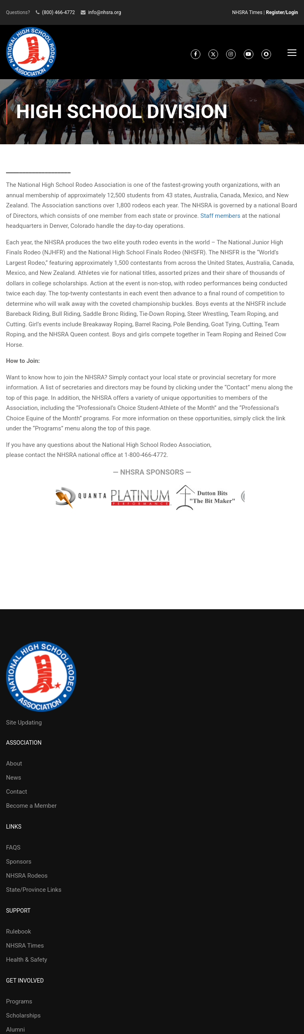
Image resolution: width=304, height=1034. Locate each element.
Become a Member (31, 805)
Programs (19, 1001)
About (14, 763)
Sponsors (18, 861)
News (13, 777)
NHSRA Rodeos (27, 875)
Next (252, 497)
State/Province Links (33, 889)
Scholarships (23, 1015)
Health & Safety (26, 959)
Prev (48, 497)
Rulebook (18, 931)
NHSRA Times (247, 12)
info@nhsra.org (104, 12)
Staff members (220, 215)
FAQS (13, 847)
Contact (16, 791)
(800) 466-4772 (58, 12)
